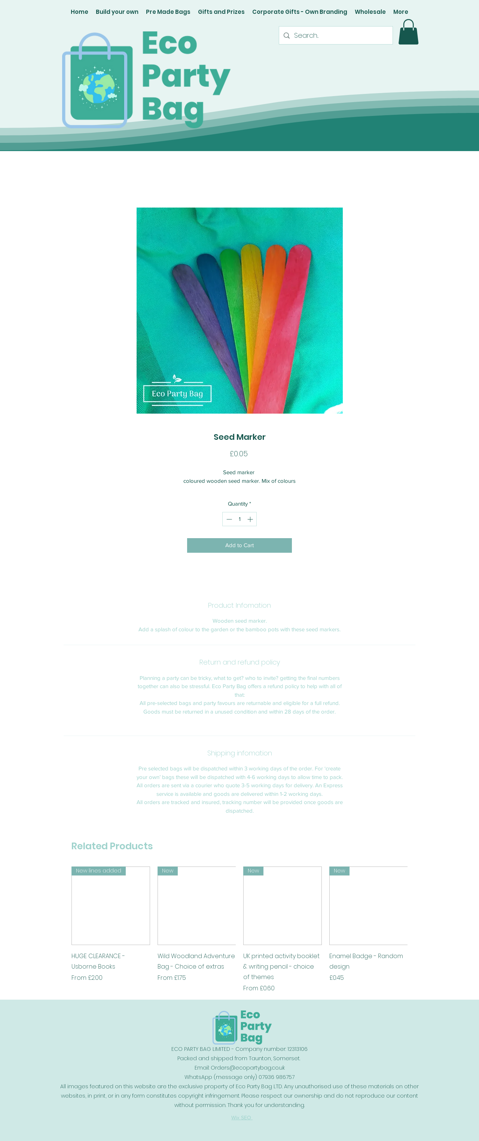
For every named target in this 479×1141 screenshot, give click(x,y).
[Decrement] (228, 519)
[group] (239, 929)
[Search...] (335, 36)
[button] (408, 32)
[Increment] (251, 519)
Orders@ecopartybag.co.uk (248, 1067)
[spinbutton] (240, 519)
